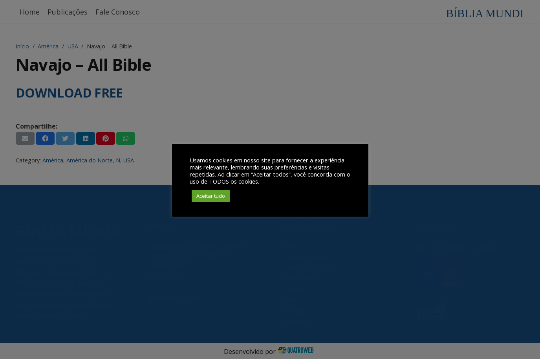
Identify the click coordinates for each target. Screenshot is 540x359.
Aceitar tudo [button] (210, 195)
